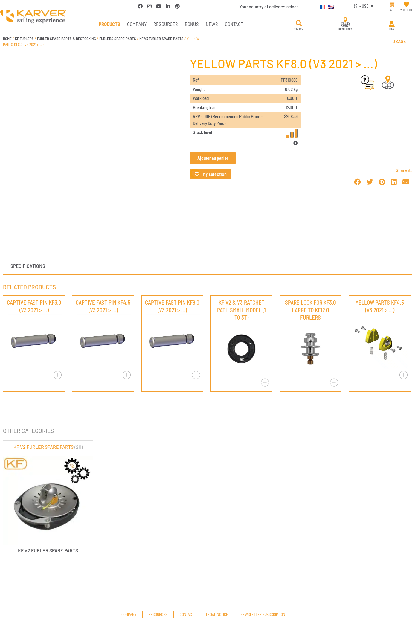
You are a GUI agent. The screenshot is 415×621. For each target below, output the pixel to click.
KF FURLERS (24, 38)
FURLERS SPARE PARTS (117, 38)
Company (137, 24)
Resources (165, 24)
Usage (399, 41)
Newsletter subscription (262, 614)
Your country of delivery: (268, 6)
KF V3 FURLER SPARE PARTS (161, 38)
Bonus (192, 24)
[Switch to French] (321, 6)
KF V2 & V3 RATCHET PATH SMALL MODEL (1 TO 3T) (241, 310)
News (212, 24)
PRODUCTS (109, 24)
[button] (298, 23)
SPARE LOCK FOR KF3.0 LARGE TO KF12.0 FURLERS (310, 310)
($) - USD (361, 6)
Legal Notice (217, 614)
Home (7, 38)
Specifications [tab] (27, 266)
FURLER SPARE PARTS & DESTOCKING (66, 38)
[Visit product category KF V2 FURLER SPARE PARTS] (48, 498)
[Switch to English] (329, 6)
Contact (234, 24)
